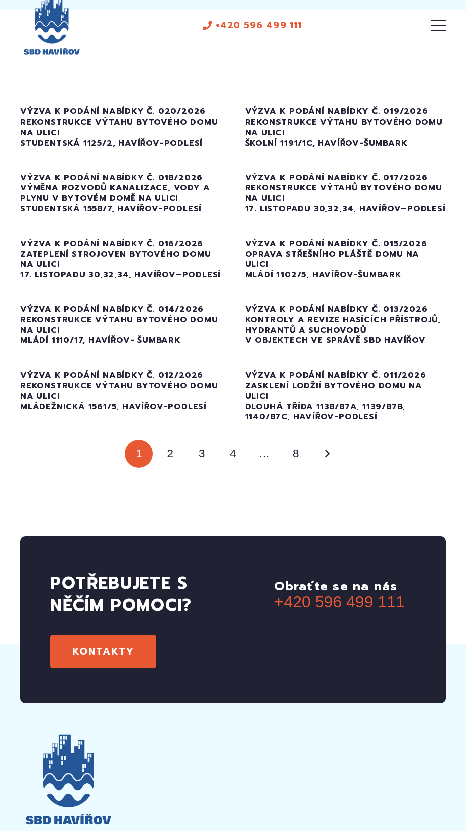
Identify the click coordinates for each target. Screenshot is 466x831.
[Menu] (438, 25)
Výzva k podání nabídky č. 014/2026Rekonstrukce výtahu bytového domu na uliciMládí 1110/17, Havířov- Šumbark (119, 324)
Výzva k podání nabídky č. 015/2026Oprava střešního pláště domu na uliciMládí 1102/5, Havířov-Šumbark (336, 259)
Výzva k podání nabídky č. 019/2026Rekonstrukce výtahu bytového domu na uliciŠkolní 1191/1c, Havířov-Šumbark (344, 127)
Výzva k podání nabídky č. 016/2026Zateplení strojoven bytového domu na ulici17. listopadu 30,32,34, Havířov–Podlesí (120, 259)
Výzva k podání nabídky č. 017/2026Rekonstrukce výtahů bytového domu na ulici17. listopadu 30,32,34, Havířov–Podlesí (345, 193)
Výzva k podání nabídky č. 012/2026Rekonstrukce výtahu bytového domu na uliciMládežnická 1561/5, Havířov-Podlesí (119, 390)
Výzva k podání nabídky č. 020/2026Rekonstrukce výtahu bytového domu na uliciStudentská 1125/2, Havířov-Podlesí (119, 127)
